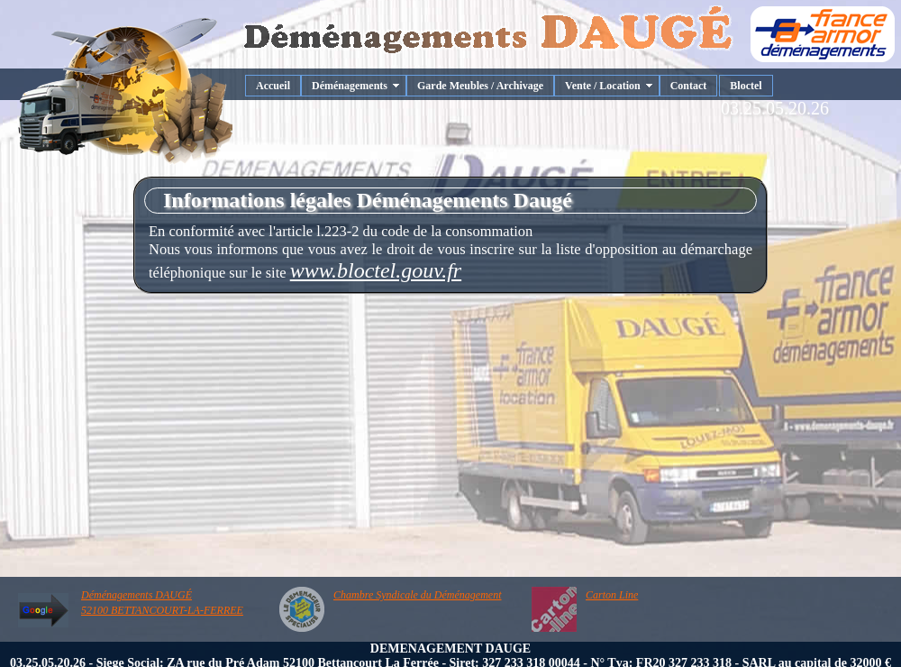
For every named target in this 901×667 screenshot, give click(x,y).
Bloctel (745, 85)
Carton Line (612, 595)
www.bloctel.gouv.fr (375, 270)
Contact (688, 85)
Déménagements (349, 85)
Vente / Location (603, 85)
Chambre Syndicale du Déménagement (417, 595)
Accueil (273, 85)
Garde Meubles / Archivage (480, 85)
